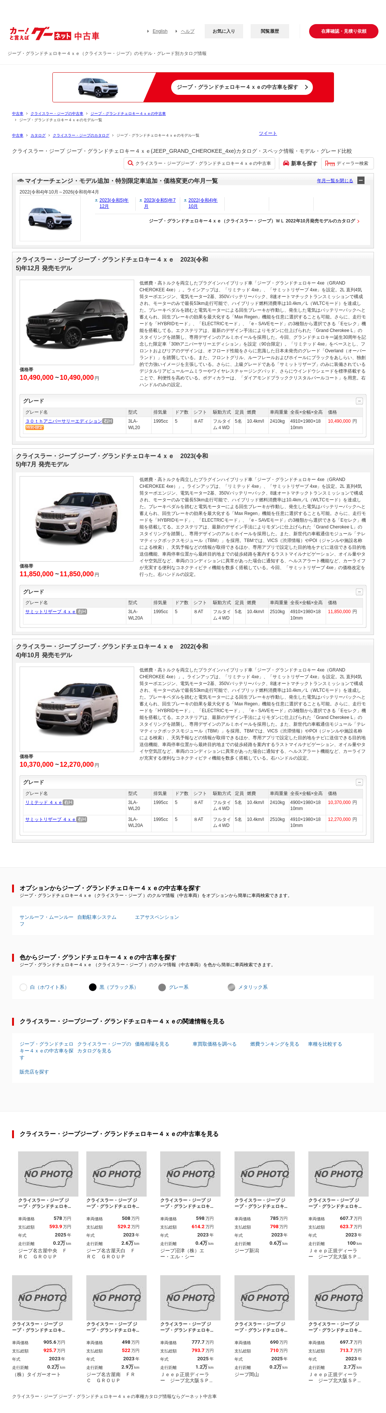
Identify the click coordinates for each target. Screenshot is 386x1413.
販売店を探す (34, 1072)
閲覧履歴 (270, 31)
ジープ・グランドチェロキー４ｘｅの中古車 (128, 113)
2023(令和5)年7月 (160, 203)
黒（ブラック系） (119, 987)
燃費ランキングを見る (274, 1044)
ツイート (268, 133)
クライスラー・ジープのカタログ (81, 135)
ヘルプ (188, 31)
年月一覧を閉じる (335, 180)
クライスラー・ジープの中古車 (57, 113)
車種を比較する (325, 1044)
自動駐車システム (96, 917)
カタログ (38, 135)
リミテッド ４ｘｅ (44, 802)
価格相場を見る (152, 1044)
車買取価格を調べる (215, 1044)
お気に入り (224, 31)
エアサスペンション (157, 917)
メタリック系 (253, 987)
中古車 (17, 113)
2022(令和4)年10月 (203, 203)
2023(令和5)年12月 (114, 203)
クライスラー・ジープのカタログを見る (104, 1047)
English (160, 31)
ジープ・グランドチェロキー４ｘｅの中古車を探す (47, 1050)
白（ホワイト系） (49, 987)
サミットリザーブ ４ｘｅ (50, 611)
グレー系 (178, 987)
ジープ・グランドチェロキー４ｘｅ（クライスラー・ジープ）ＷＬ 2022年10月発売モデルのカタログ (252, 221)
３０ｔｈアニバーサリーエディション (63, 421)
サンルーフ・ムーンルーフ (47, 920)
